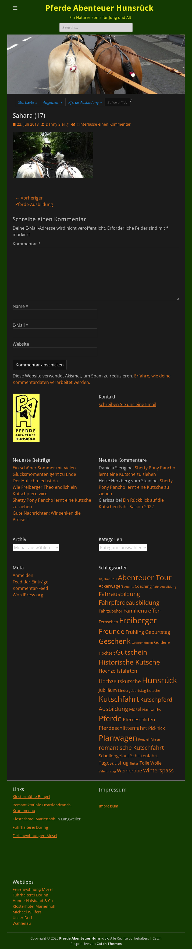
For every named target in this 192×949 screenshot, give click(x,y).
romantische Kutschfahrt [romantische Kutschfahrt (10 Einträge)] (131, 747)
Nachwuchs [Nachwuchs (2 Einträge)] (151, 709)
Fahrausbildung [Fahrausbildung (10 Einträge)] (119, 594)
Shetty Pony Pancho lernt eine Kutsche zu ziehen (136, 487)
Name (20, 306)
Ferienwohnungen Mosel (35, 835)
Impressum (108, 806)
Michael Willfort (27, 911)
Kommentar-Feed (30, 588)
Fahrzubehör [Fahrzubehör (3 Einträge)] (110, 611)
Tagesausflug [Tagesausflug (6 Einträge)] (114, 762)
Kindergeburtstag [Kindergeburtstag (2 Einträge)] (132, 690)
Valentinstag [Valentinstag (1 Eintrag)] (107, 771)
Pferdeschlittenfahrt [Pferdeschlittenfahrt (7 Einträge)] (123, 727)
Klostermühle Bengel (31, 796)
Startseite (27, 102)
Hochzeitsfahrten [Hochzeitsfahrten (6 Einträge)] (118, 670)
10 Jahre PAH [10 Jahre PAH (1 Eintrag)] (108, 579)
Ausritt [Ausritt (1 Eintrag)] (129, 587)
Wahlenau (22, 923)
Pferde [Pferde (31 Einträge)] (110, 718)
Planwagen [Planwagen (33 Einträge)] (118, 738)
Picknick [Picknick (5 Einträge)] (156, 728)
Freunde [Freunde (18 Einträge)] (112, 631)
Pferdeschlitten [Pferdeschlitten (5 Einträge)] (139, 719)
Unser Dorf (22, 917)
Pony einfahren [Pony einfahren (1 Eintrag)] (149, 739)
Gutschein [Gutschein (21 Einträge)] (131, 651)
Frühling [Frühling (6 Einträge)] (135, 631)
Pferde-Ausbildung (85, 102)
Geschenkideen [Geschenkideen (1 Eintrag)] (142, 643)
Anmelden (23, 575)
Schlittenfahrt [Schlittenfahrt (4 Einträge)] (144, 756)
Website (21, 344)
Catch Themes (109, 943)
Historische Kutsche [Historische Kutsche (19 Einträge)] (129, 661)
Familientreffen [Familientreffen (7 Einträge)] (142, 610)
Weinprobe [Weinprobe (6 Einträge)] (129, 770)
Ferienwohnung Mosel (33, 889)
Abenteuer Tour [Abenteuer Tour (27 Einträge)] (145, 577)
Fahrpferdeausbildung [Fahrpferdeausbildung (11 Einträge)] (129, 602)
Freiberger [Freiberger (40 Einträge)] (138, 620)
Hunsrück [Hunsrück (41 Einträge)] (159, 680)
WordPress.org (28, 595)
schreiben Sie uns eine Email (127, 404)
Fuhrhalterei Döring (30, 827)
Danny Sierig (57, 124)
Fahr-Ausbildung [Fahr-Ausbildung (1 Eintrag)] (164, 587)
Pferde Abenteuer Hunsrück (99, 8)
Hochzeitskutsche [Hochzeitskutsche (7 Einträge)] (120, 681)
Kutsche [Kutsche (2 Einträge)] (153, 690)
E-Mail (20, 325)
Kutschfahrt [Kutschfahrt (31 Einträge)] (119, 699)
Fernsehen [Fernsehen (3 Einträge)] (108, 621)
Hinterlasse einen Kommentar (104, 124)
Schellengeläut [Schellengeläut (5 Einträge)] (114, 755)
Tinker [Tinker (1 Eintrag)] (134, 763)
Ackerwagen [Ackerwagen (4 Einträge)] (111, 586)
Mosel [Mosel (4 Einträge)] (135, 709)
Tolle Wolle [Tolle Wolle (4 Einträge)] (151, 763)
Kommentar (27, 244)
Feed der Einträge (30, 582)
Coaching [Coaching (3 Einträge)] (143, 586)
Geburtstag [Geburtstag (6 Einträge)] (157, 631)
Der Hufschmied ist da (35, 481)
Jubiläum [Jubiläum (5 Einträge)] (108, 690)
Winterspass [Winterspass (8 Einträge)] (158, 770)
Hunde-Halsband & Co (33, 900)
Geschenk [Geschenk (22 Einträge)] (115, 641)
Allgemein (53, 102)
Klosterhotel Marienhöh (34, 818)
